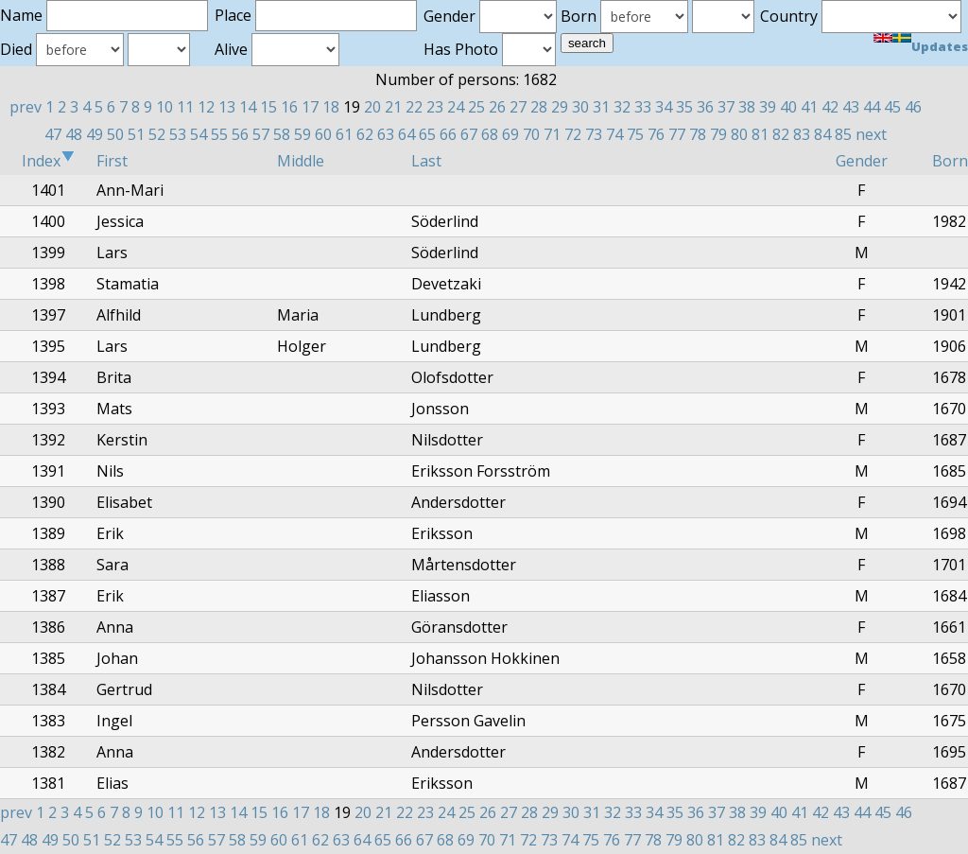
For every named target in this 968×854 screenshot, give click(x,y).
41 (809, 106)
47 (52, 134)
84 (822, 134)
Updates (939, 46)
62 (364, 134)
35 (684, 106)
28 (538, 106)
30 (580, 106)
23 (434, 106)
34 (663, 106)
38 (746, 106)
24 (455, 106)
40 (788, 106)
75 (635, 134)
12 (206, 106)
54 (198, 134)
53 (177, 134)
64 (406, 134)
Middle (300, 160)
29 (559, 106)
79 (718, 134)
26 (497, 106)
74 (614, 134)
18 (330, 106)
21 (393, 106)
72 (572, 134)
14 (247, 106)
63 (385, 134)
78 (697, 134)
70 (531, 134)
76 (656, 134)
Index (48, 160)
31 (601, 106)
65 (427, 134)
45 (892, 106)
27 (518, 106)
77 (676, 134)
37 (726, 106)
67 (468, 134)
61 (344, 134)
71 (552, 134)
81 (760, 134)
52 (156, 134)
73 (593, 134)
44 (871, 106)
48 (73, 134)
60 (323, 134)
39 (767, 106)
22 (414, 106)
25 (476, 106)
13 (226, 106)
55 (219, 134)
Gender (862, 160)
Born (950, 160)
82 (780, 134)
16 (289, 106)
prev (25, 106)
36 (705, 106)
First (112, 160)
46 (913, 106)
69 (510, 134)
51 (136, 134)
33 (642, 106)
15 (268, 106)
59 (302, 134)
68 (489, 134)
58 (281, 134)
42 (829, 106)
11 (185, 106)
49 (94, 134)
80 (739, 134)
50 (115, 134)
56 (240, 134)
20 (372, 106)
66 (448, 134)
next (871, 134)
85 (843, 134)
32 (622, 106)
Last (426, 160)
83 (801, 134)
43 (850, 106)
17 (310, 106)
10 (164, 106)
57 (260, 134)
